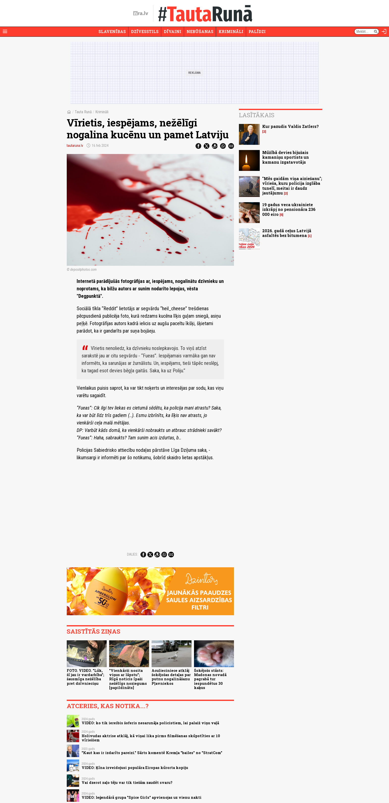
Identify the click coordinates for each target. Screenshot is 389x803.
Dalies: (132, 554)
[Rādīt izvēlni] (5, 32)
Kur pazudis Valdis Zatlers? (290, 126)
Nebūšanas (200, 31)
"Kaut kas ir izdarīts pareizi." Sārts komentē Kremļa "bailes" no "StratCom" (152, 752)
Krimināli (231, 31)
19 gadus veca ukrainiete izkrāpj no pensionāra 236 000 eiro (289, 209)
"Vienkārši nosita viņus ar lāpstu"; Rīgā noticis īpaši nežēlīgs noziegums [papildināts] (128, 679)
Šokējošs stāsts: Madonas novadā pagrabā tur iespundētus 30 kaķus (210, 679)
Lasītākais (256, 115)
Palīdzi (257, 31)
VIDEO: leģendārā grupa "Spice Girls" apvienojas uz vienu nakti (141, 797)
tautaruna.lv (75, 146)
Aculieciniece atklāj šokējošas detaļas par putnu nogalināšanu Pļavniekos (171, 677)
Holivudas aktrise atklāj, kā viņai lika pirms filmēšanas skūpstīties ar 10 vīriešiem (151, 737)
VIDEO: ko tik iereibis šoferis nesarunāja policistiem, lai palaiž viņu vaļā (150, 723)
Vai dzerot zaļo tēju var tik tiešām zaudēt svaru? (127, 782)
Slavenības (112, 31)
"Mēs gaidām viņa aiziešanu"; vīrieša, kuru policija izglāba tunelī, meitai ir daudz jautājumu (292, 185)
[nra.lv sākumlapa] (140, 13)
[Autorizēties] (384, 32)
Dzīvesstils (145, 31)
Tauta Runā (83, 112)
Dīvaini (172, 31)
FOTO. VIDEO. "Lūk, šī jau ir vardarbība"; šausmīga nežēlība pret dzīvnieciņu (85, 677)
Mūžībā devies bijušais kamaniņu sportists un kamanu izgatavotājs (285, 157)
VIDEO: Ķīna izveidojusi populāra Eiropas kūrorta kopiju (135, 767)
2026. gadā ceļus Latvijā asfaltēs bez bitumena (286, 233)
